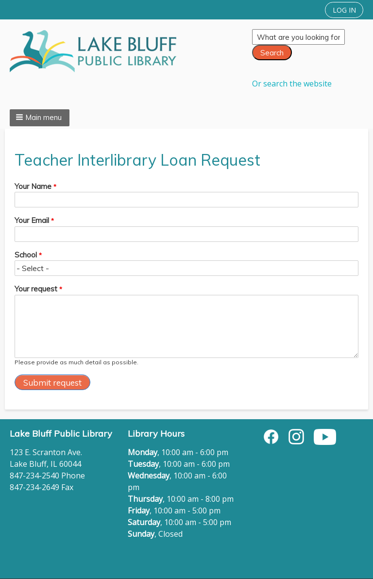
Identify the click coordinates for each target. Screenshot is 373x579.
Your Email (32, 220)
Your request (36, 288)
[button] (39, 117)
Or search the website (292, 83)
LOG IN (344, 10)
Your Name (33, 186)
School (26, 254)
